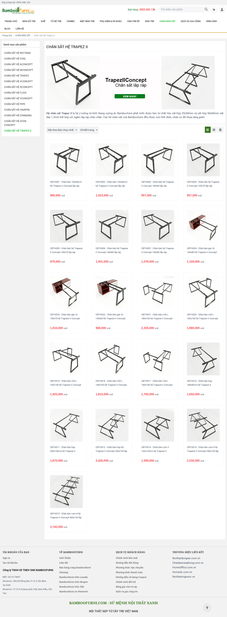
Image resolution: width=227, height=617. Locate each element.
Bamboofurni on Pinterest (73, 591)
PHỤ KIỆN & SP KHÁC (111, 21)
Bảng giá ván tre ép (126, 586)
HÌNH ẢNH (211, 21)
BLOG (7, 28)
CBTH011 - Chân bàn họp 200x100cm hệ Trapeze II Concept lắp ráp (62, 451)
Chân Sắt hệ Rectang (17, 52)
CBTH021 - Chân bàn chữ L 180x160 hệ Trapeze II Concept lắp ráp (156, 318)
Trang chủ (7, 35)
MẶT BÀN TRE (87, 21)
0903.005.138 (147, 9)
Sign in (6, 557)
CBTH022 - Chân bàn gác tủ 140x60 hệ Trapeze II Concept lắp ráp (110, 318)
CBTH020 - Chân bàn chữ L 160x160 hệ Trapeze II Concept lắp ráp (202, 318)
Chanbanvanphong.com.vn (187, 562)
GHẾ (43, 21)
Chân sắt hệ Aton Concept (15, 123)
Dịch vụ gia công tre (127, 591)
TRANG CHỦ (10, 21)
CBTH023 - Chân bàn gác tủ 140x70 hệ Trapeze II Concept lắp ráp (65, 318)
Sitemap (63, 572)
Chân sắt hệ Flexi (15, 92)
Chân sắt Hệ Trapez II (17, 130)
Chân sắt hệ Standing (18, 115)
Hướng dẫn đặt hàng (127, 562)
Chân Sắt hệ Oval (15, 58)
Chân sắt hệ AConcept (18, 64)
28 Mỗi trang (88, 130)
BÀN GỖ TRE (29, 21)
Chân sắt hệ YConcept (18, 98)
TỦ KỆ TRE (56, 21)
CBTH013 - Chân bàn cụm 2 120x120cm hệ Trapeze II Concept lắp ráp (155, 451)
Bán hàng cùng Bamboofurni (75, 567)
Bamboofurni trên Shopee (73, 581)
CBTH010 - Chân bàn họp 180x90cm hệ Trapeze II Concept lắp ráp (199, 385)
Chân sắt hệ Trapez (16, 75)
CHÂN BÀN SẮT (167, 21)
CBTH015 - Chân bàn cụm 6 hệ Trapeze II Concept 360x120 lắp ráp (66, 517)
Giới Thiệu (65, 557)
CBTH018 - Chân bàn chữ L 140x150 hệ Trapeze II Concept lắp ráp (111, 385)
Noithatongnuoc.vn (183, 576)
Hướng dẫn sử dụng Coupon (131, 577)
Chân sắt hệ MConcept (18, 70)
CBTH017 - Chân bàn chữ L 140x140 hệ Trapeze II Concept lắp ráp (156, 385)
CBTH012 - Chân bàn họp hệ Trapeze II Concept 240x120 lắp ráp (111, 451)
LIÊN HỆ (20, 28)
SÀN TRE (149, 21)
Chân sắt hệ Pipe (14, 104)
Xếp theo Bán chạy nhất (62, 130)
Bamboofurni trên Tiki (71, 586)
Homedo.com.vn (182, 572)
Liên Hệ (63, 562)
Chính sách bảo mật (126, 557)
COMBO (71, 21)
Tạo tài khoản (10, 562)
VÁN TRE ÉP (133, 21)
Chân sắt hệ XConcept (18, 87)
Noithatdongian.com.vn (186, 558)
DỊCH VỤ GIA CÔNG (191, 21)
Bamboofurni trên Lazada (73, 577)
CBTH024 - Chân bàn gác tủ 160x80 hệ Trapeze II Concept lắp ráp (202, 252)
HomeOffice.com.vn (184, 567)
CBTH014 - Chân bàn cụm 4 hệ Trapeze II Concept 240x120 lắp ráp (202, 451)
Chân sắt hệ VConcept (18, 81)
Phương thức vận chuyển (129, 567)
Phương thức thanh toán (129, 572)
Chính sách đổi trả (126, 581)
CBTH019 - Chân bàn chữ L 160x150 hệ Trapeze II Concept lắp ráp (65, 385)
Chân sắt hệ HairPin (17, 109)
